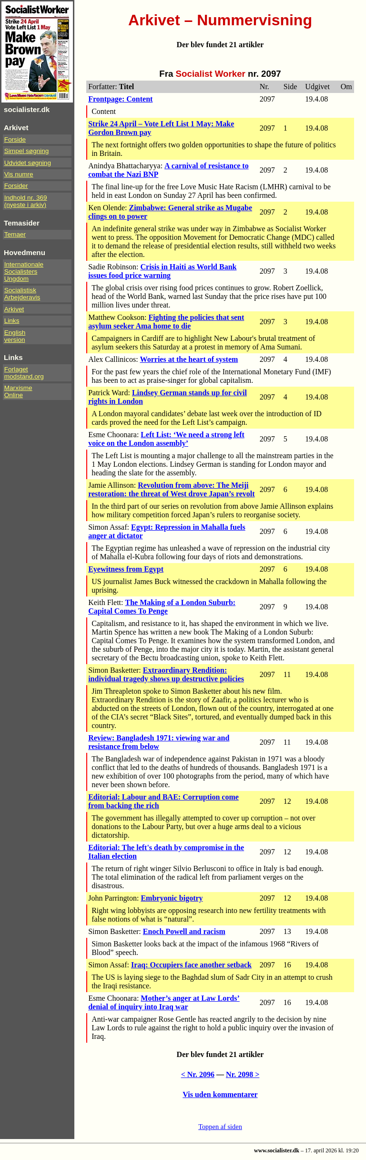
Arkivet (14, 309)
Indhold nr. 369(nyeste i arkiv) (25, 201)
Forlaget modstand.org (24, 373)
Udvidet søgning (27, 162)
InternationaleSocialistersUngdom (23, 271)
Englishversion (15, 336)
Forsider (16, 185)
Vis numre (18, 174)
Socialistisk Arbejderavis (22, 294)
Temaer (15, 234)
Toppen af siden (220, 1126)
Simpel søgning (26, 150)
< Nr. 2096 (197, 1074)
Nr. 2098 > (242, 1074)
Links (12, 320)
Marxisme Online (18, 391)
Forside (15, 139)
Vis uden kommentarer (220, 1094)
